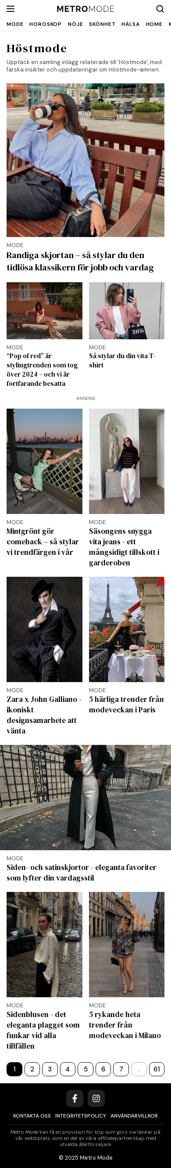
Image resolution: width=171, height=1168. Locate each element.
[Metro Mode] (85, 9)
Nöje (75, 24)
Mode (15, 24)
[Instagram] (96, 1098)
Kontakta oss (32, 1115)
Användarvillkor (134, 1115)
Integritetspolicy (80, 1115)
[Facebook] (74, 1098)
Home (154, 24)
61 (156, 1069)
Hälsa (130, 24)
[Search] (160, 9)
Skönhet (102, 24)
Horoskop (45, 24)
